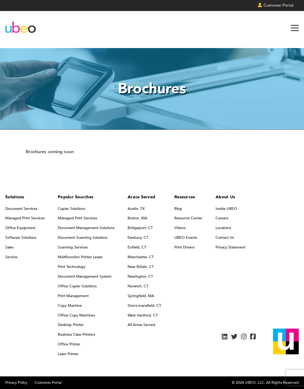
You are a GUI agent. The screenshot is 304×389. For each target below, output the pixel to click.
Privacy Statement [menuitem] (230, 247)
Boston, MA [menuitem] (137, 218)
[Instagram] (244, 337)
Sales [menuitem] (9, 247)
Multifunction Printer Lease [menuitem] (80, 257)
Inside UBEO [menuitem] (226, 208)
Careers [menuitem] (222, 218)
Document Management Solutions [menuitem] (86, 227)
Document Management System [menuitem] (85, 276)
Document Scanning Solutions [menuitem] (82, 237)
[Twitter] (234, 337)
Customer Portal (48, 382)
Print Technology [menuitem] (71, 266)
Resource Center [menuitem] (188, 218)
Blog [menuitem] (178, 208)
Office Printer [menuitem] (69, 344)
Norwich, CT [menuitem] (138, 286)
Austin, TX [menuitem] (136, 208)
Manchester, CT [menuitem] (141, 257)
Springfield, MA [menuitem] (141, 295)
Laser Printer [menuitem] (68, 353)
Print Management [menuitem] (73, 295)
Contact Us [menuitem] (225, 237)
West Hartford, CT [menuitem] (143, 315)
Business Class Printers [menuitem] (76, 334)
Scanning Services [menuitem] (73, 247)
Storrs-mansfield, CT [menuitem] (144, 305)
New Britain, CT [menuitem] (141, 266)
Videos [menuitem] (180, 227)
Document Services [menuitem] (21, 208)
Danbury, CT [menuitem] (138, 237)
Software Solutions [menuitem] (20, 237)
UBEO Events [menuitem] (185, 237)
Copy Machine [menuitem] (70, 305)
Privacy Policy (16, 382)
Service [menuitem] (11, 257)
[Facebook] (253, 337)
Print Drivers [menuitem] (184, 247)
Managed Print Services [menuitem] (25, 218)
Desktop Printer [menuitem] (71, 324)
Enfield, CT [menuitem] (137, 247)
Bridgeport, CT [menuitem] (140, 227)
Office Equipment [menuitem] (20, 227)
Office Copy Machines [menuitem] (76, 315)
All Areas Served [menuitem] (141, 324)
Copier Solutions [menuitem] (71, 208)
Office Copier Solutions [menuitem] (77, 286)
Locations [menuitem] (223, 227)
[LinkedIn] (224, 337)
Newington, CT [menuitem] (140, 276)
